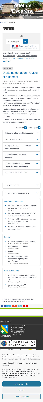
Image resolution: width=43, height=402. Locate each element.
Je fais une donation (17, 285)
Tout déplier (34, 127)
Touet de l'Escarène (21, 8)
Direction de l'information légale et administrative (18, 299)
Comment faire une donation (19, 246)
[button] (21, 133)
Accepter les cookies (21, 384)
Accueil (3, 22)
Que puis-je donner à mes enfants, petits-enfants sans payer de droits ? (22, 277)
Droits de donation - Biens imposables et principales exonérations (18, 258)
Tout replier (21, 127)
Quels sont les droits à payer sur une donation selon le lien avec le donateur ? (22, 208)
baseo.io (22, 301)
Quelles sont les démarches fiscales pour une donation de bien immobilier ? (22, 221)
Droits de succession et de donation (22, 241)
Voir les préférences (21, 396)
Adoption (11, 251)
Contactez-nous (16, 334)
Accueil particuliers (10, 53)
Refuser (21, 390)
